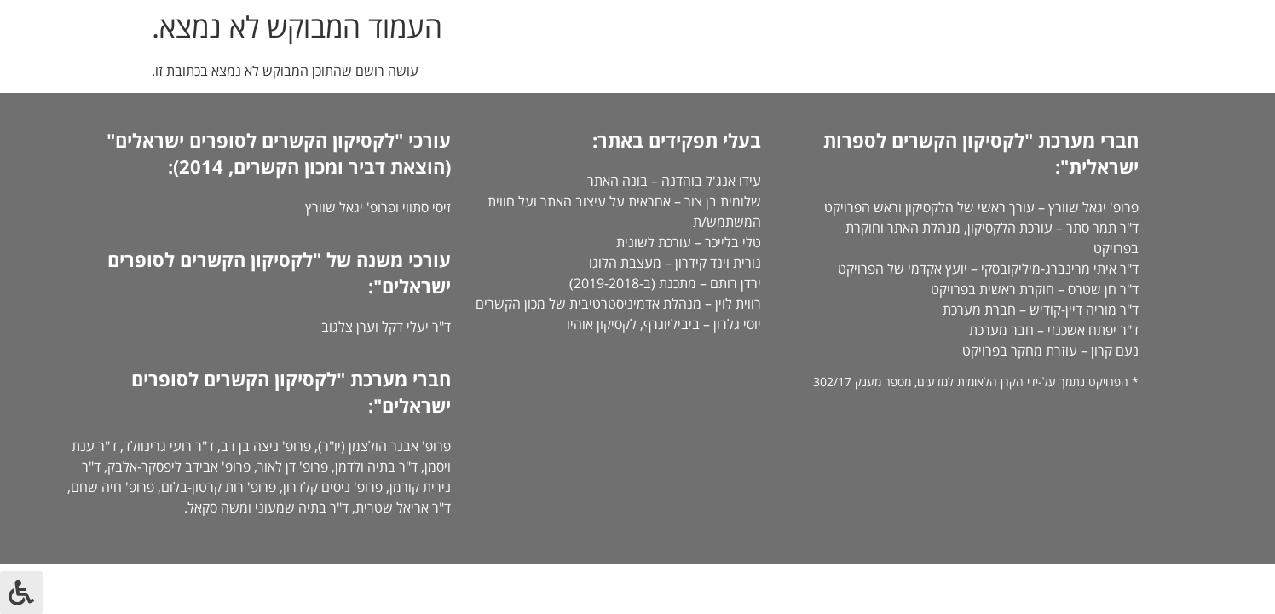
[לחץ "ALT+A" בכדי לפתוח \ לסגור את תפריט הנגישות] (21, 592)
